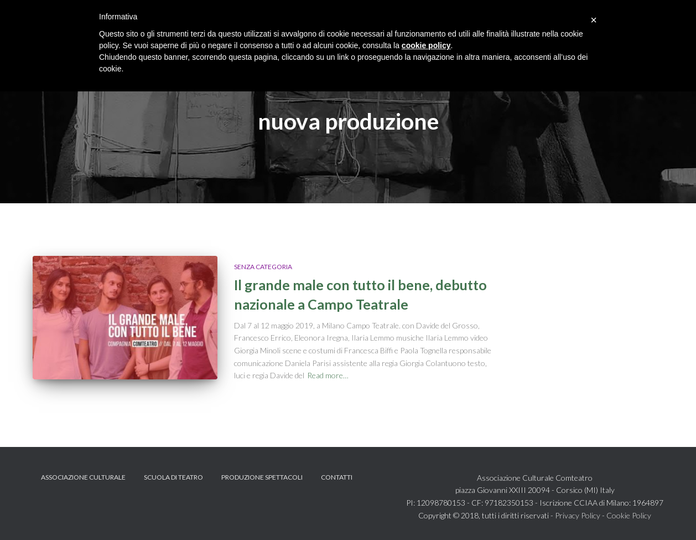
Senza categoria (263, 267)
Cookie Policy (628, 515)
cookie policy (426, 45)
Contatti (336, 477)
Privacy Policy (577, 515)
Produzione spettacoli (262, 477)
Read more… (328, 375)
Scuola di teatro (173, 477)
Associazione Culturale (83, 477)
